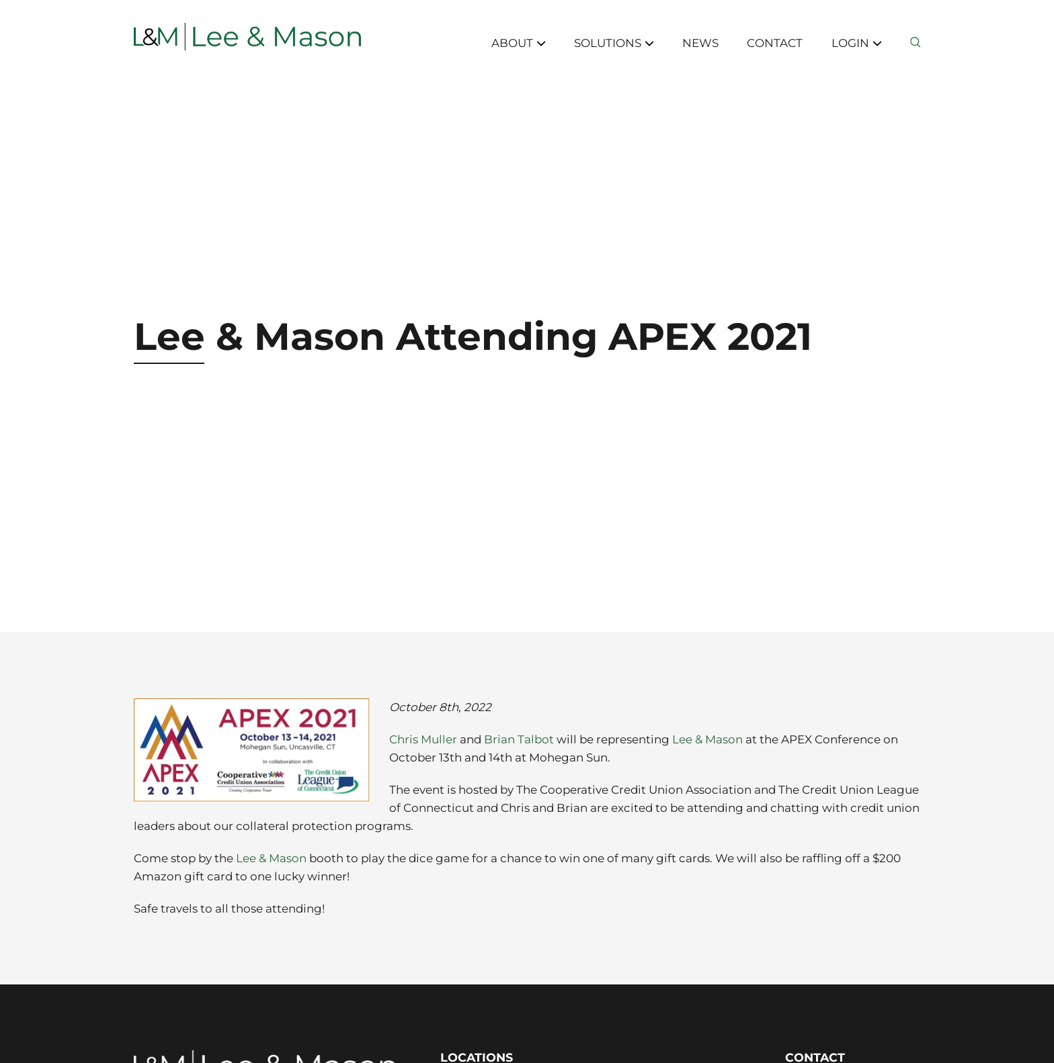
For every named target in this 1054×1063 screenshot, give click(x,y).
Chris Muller (423, 739)
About (518, 43)
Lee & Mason (707, 739)
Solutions (614, 43)
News (700, 43)
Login (857, 43)
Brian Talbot (519, 739)
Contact (775, 43)
